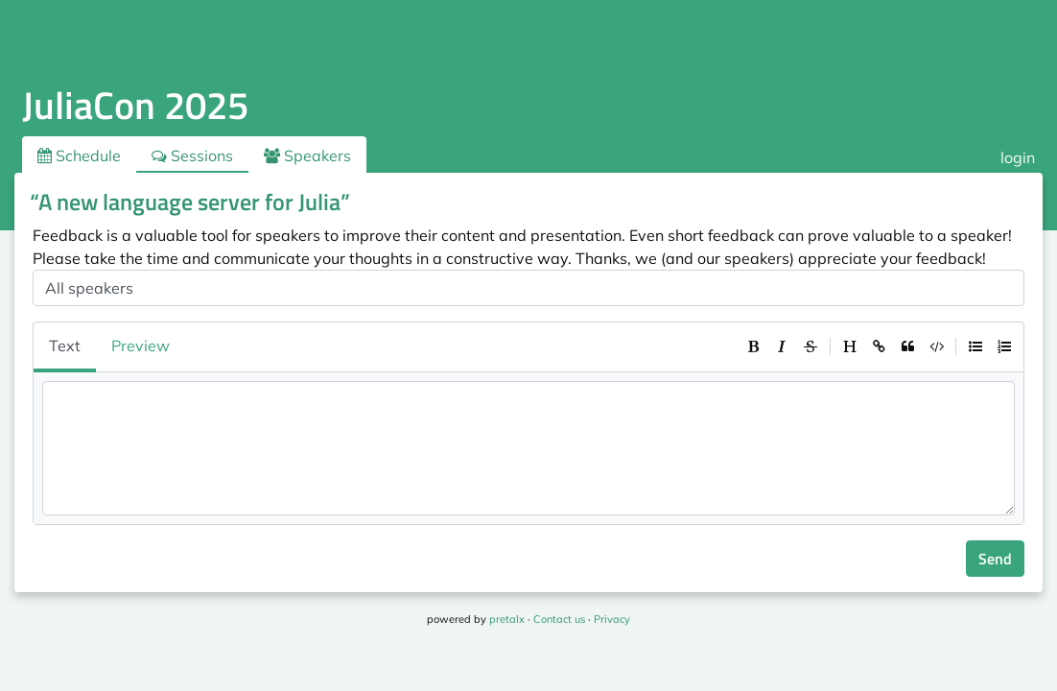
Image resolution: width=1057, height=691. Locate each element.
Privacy (612, 619)
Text (65, 345)
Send (995, 558)
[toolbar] (878, 346)
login (1017, 157)
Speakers (307, 155)
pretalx (507, 619)
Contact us (559, 619)
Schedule (79, 155)
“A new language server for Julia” (190, 201)
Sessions (192, 155)
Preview (140, 345)
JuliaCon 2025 (135, 105)
